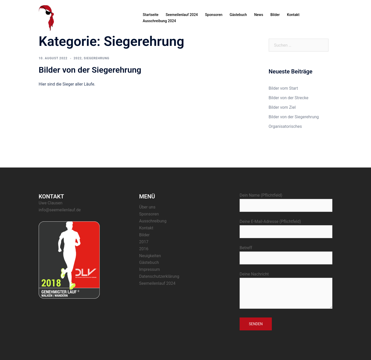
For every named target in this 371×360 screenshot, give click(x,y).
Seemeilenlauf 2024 (182, 15)
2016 (143, 248)
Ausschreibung (152, 221)
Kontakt (293, 15)
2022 (78, 58)
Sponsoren (213, 15)
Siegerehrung (96, 58)
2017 (143, 241)
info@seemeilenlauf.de (60, 209)
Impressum (149, 269)
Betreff (286, 252)
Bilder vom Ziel (282, 107)
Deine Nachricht (286, 291)
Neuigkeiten (150, 255)
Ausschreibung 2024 (159, 21)
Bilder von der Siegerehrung (90, 70)
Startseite (150, 15)
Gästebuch (238, 15)
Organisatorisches (285, 126)
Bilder (275, 15)
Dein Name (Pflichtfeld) (286, 200)
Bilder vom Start (283, 88)
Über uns (147, 207)
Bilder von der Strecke (288, 97)
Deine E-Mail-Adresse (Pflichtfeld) (286, 226)
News (258, 15)
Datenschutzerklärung (159, 276)
